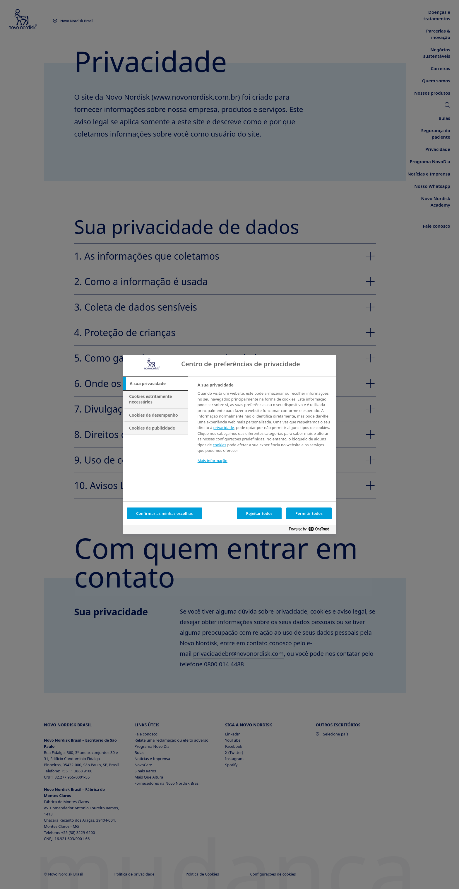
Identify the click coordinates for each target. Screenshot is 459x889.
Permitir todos (309, 513)
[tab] (155, 383)
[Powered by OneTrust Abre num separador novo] (311, 530)
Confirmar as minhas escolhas (164, 513)
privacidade (223, 427)
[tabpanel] (264, 426)
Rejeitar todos (259, 513)
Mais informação (212, 460)
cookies (219, 444)
